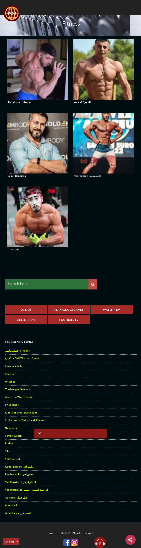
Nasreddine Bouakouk (87, 175)
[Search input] (48, 283)
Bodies (9, 443)
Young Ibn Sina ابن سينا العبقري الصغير (26, 489)
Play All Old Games (68, 309)
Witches (10, 381)
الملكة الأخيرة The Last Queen (22, 358)
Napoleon (11, 427)
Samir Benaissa (17, 175)
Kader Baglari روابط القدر (20, 466)
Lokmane (13, 249)
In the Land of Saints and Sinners (24, 420)
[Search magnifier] (92, 284)
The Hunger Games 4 (17, 389)
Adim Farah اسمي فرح (18, 512)
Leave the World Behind (19, 396)
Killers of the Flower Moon (21, 412)
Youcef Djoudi (82, 102)
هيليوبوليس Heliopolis (17, 350)
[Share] (130, 540)
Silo (7, 451)
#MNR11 (65, 533)
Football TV (69, 319)
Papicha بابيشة (13, 366)
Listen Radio (26, 319)
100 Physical (12, 458)
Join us (26, 309)
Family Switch (13, 435)
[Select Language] (11, 541)
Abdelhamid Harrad (20, 102)
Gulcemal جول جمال (16, 497)
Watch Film (111, 309)
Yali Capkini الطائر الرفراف (20, 482)
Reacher (10, 373)
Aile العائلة (11, 505)
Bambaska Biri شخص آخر (19, 474)
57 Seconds (12, 404)
